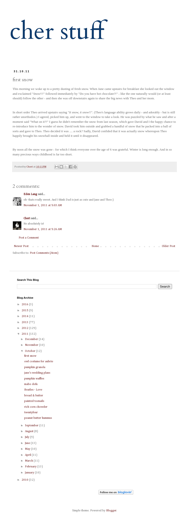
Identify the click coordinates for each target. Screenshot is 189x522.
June (28, 443)
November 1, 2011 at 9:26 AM (43, 229)
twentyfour (31, 412)
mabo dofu (31, 384)
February (31, 466)
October (30, 351)
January (30, 472)
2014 (25, 316)
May (28, 449)
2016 (25, 304)
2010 (25, 479)
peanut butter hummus (38, 418)
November (32, 345)
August (29, 431)
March (29, 460)
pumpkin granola (34, 367)
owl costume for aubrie (38, 361)
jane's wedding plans (37, 372)
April (28, 455)
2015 (25, 310)
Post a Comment (29, 237)
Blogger (111, 510)
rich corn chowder (35, 407)
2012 (25, 328)
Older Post (168, 246)
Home (95, 246)
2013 (25, 322)
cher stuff (57, 31)
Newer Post (21, 246)
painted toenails (34, 401)
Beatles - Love (33, 389)
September (32, 425)
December (32, 339)
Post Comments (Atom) (44, 253)
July (27, 437)
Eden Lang (30, 194)
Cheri (27, 218)
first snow (30, 356)
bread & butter (33, 395)
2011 (25, 334)
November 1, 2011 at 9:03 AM (43, 205)
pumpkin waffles (34, 378)
